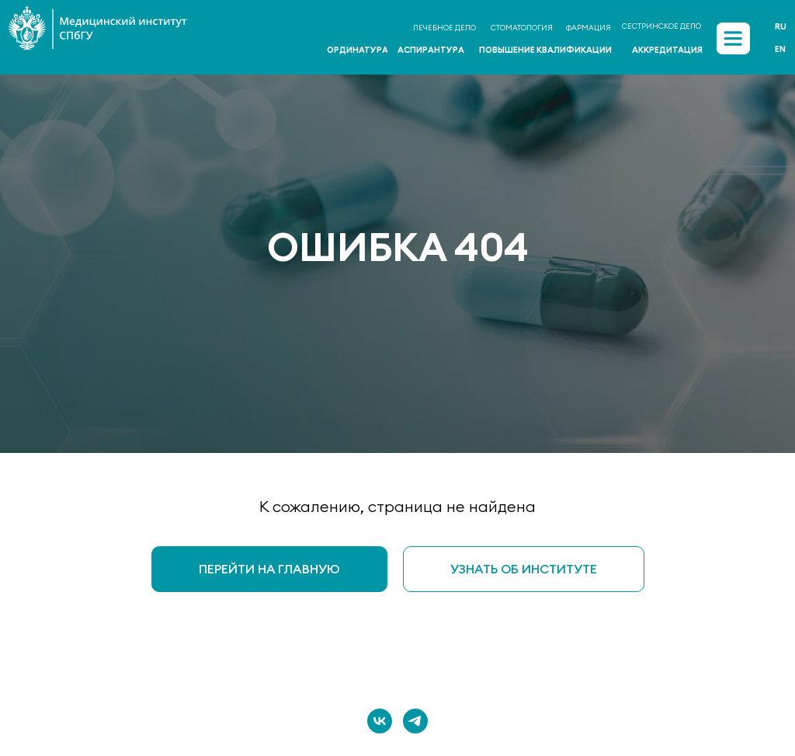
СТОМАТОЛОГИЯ (522, 28)
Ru (780, 26)
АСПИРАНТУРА (431, 49)
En (780, 49)
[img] (733, 39)
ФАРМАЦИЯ (588, 28)
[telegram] (415, 721)
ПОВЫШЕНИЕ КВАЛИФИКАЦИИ (545, 49)
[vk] (379, 721)
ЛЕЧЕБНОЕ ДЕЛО (444, 28)
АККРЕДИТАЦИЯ (667, 49)
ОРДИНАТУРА (357, 49)
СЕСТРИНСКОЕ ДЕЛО (661, 26)
